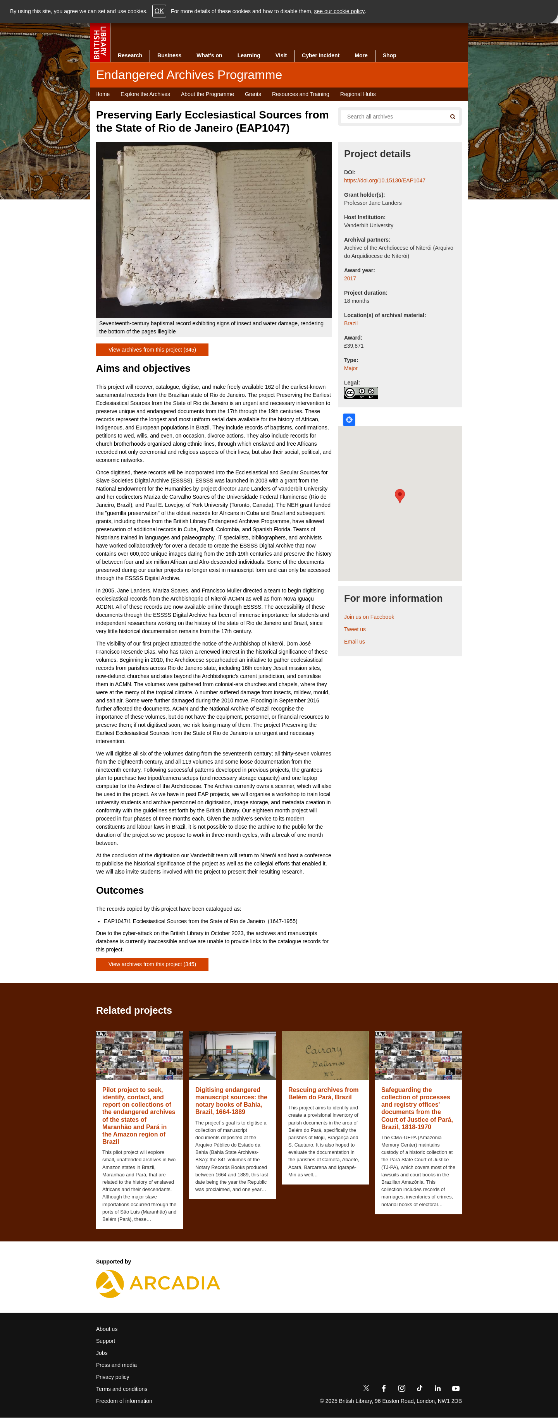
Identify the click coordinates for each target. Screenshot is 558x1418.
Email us (354, 642)
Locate (349, 420)
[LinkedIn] (437, 1389)
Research (130, 55)
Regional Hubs (358, 94)
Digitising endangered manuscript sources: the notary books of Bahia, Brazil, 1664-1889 (231, 1101)
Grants (253, 94)
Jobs (102, 1353)
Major (351, 368)
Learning (249, 55)
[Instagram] (402, 1389)
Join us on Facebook (369, 617)
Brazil (351, 323)
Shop (389, 55)
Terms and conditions (121, 1389)
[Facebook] (384, 1389)
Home (102, 94)
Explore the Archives (145, 94)
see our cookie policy (339, 11)
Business (169, 55)
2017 (350, 278)
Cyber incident (320, 55)
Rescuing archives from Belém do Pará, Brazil (323, 1093)
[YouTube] (456, 1389)
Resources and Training (300, 94)
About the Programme (207, 94)
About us (106, 1329)
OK (159, 11)
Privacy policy (112, 1377)
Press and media (116, 1365)
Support (105, 1341)
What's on (209, 55)
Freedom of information (124, 1401)
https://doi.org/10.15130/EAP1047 (384, 180)
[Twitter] (366, 1389)
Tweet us (355, 629)
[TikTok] (419, 1389)
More (361, 55)
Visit (281, 55)
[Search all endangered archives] (390, 116)
